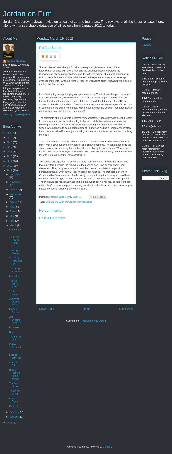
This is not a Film (14, 392)
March (13, 225)
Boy (11, 332)
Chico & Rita (13, 364)
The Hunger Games (14, 250)
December (15, 174)
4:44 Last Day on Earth (14, 240)
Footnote (13, 327)
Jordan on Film (27, 14)
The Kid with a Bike (13, 283)
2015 (10, 156)
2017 (10, 147)
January (14, 416)
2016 (10, 151)
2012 (10, 170)
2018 (10, 142)
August (14, 202)
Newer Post (46, 308)
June (13, 211)
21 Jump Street (13, 293)
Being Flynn (13, 400)
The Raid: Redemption (15, 261)
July (12, 206)
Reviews (146, 44)
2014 (10, 161)
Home (87, 308)
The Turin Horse (14, 385)
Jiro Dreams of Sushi (15, 319)
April (12, 220)
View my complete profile (16, 114)
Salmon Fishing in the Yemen (14, 374)
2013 (10, 165)
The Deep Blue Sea (15, 270)
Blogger (107, 446)
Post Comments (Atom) (93, 320)
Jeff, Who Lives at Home (14, 301)
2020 (10, 133)
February (15, 412)
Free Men (14, 276)
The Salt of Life (15, 338)
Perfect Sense (84, 201)
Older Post (126, 308)
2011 (10, 422)
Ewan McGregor (67, 201)
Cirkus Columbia (15, 347)
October (14, 189)
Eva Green (51, 201)
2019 (10, 137)
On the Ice (14, 406)
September (16, 194)
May (12, 216)
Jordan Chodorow (17, 61)
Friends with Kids (15, 356)
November (15, 182)
